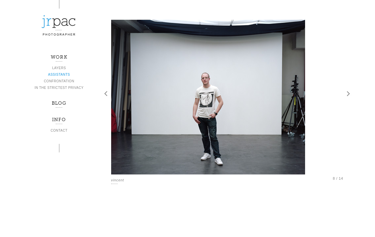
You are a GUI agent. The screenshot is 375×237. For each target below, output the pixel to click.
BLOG (59, 103)
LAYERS (59, 68)
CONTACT (58, 130)
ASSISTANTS (59, 74)
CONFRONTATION (59, 81)
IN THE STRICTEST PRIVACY (59, 88)
